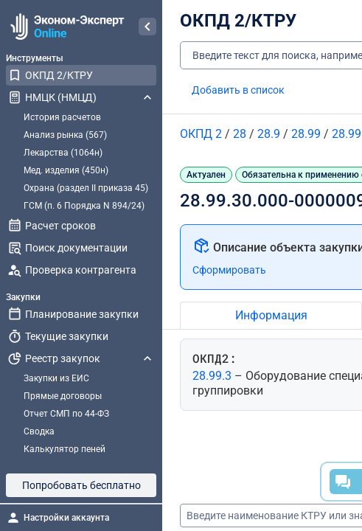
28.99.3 (213, 376)
